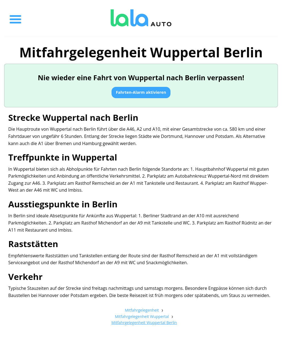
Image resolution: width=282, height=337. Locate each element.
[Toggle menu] (15, 18)
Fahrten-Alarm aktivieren (141, 92)
